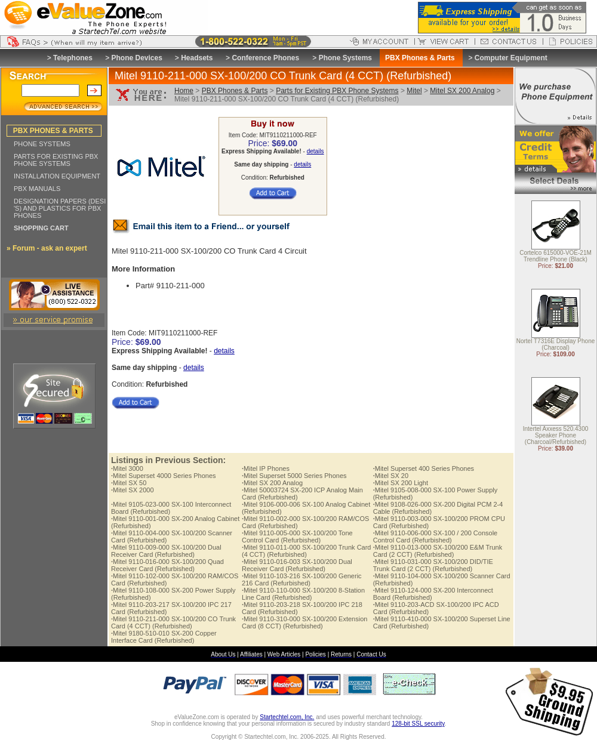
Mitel (414, 91)
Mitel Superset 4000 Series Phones (163, 475)
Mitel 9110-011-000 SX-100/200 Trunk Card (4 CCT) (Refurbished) (306, 551)
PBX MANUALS (37, 188)
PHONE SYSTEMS (42, 143)
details (315, 151)
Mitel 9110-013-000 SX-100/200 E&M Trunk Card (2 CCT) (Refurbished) (437, 551)
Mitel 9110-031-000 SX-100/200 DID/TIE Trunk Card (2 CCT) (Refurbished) (433, 565)
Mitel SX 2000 (132, 490)
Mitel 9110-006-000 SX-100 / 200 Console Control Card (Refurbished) (435, 536)
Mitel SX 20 (390, 475)
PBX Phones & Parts (235, 91)
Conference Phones (265, 58)
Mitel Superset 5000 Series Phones (294, 475)
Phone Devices (136, 58)
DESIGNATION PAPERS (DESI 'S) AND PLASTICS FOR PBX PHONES (60, 208)
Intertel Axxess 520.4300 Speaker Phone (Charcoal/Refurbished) (556, 436)
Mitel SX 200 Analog (462, 91)
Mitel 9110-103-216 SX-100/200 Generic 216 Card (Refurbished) (302, 579)
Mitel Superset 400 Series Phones (423, 468)
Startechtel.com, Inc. (287, 717)
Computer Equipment (511, 58)
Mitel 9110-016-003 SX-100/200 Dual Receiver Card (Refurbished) (297, 565)
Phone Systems (345, 58)
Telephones (73, 58)
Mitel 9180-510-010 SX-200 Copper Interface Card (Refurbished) (164, 637)
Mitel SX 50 (128, 482)
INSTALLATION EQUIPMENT (57, 176)
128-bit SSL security (418, 723)
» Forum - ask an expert (47, 248)
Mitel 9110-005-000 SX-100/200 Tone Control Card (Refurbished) (297, 536)
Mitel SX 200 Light (400, 482)
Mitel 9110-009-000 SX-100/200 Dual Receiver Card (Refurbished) (166, 551)
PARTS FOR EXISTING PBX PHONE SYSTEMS (56, 160)
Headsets (197, 58)
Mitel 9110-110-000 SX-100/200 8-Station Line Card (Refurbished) (303, 594)
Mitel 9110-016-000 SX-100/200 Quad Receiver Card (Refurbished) (167, 565)
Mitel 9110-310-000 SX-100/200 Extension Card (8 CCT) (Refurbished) (304, 622)
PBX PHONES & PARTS (53, 131)
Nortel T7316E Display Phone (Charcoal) (555, 344)
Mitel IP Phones (266, 468)
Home (183, 91)
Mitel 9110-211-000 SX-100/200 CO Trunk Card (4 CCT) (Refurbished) (173, 622)
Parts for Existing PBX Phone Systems (337, 91)
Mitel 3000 (127, 468)
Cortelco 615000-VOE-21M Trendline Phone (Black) (555, 256)
